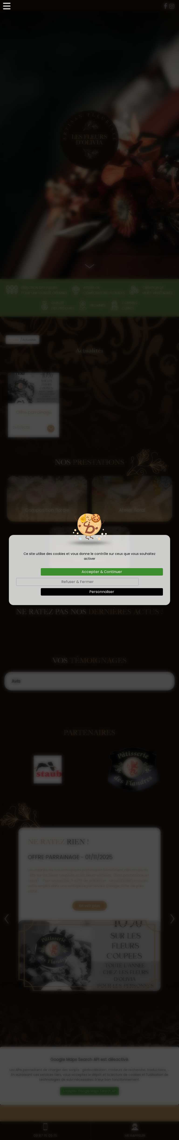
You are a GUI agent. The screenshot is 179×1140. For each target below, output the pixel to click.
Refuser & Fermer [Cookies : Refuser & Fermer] (77, 581)
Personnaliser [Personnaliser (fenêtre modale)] (101, 591)
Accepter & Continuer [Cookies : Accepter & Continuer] (102, 571)
